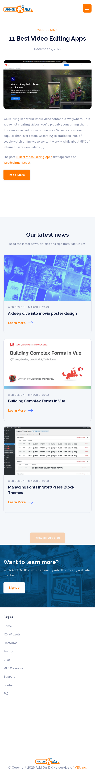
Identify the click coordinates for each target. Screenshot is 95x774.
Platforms (10, 643)
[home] (23, 9)
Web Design (47, 30)
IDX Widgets (12, 634)
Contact (9, 685)
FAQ (6, 693)
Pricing (8, 651)
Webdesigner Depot (16, 172)
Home (7, 626)
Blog (6, 660)
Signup (14, 597)
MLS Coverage (13, 668)
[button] (87, 8)
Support (9, 676)
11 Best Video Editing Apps (34, 166)
